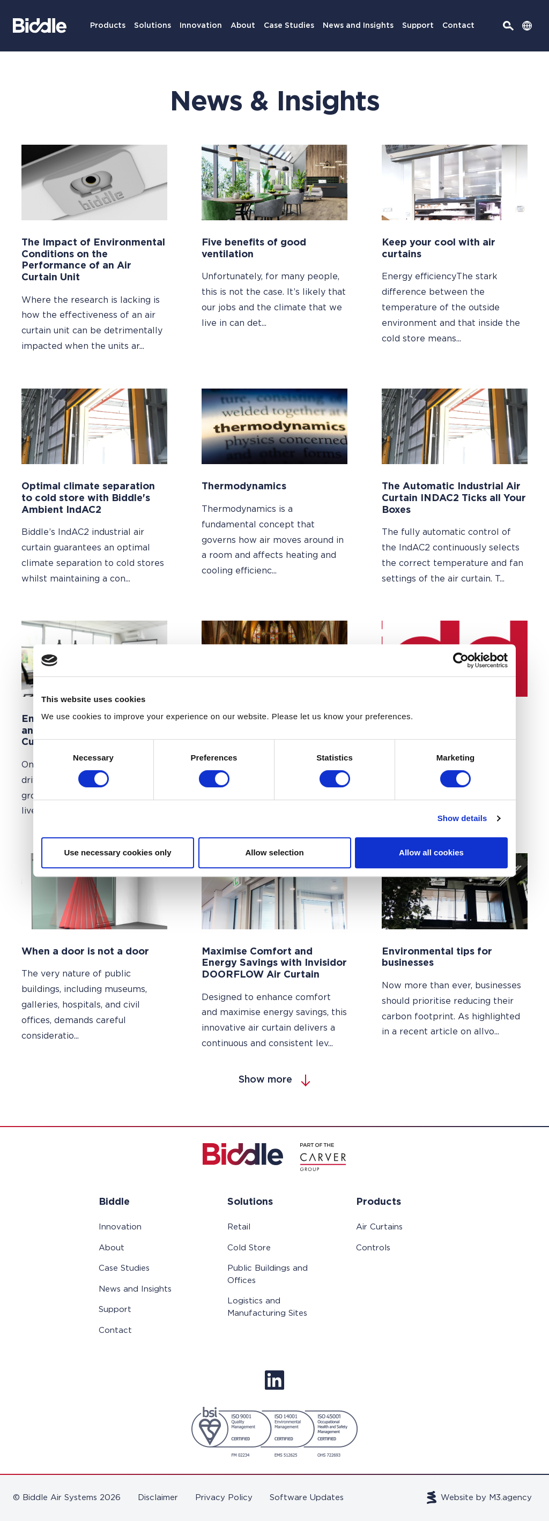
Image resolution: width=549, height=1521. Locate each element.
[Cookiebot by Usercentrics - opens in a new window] (461, 660)
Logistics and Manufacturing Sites (267, 1307)
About (243, 25)
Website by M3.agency (479, 1497)
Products (107, 25)
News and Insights (358, 25)
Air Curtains (379, 1227)
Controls (373, 1248)
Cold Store (249, 1248)
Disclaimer (158, 1498)
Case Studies (289, 25)
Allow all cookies (431, 852)
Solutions (152, 25)
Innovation (201, 25)
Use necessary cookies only (117, 852)
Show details (462, 818)
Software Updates (307, 1498)
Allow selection (274, 852)
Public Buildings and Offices (267, 1274)
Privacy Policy (224, 1498)
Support (418, 25)
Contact (458, 25)
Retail (238, 1227)
